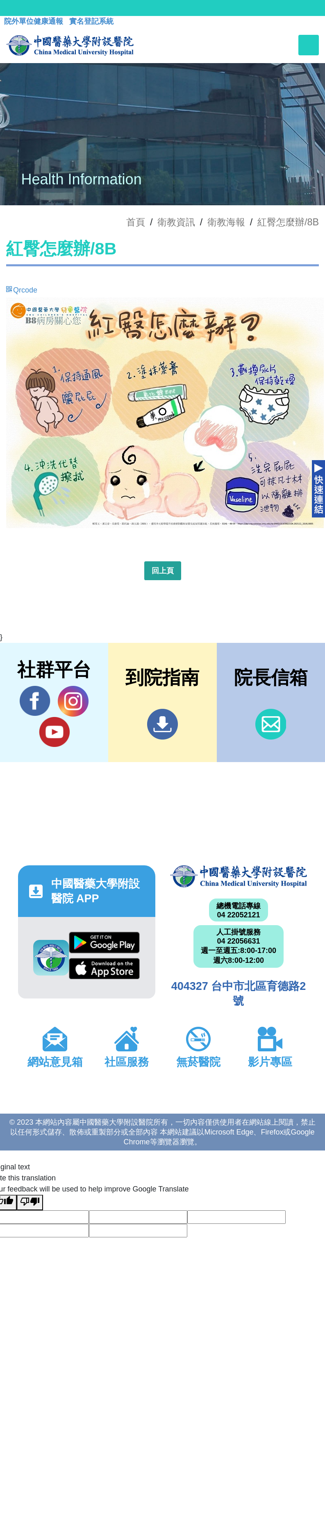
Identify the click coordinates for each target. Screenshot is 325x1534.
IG (73, 701)
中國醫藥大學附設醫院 (238, 876)
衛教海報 (226, 222)
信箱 (270, 724)
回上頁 (163, 571)
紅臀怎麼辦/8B (288, 222)
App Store (104, 968)
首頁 (135, 222)
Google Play (104, 942)
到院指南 (162, 724)
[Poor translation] (30, 1202)
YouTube (54, 732)
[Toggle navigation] (308, 45)
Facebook (35, 701)
